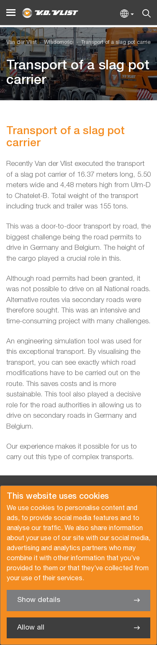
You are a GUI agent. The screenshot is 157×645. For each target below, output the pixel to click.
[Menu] (10, 12)
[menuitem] (55, 43)
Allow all (30, 628)
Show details (38, 600)
